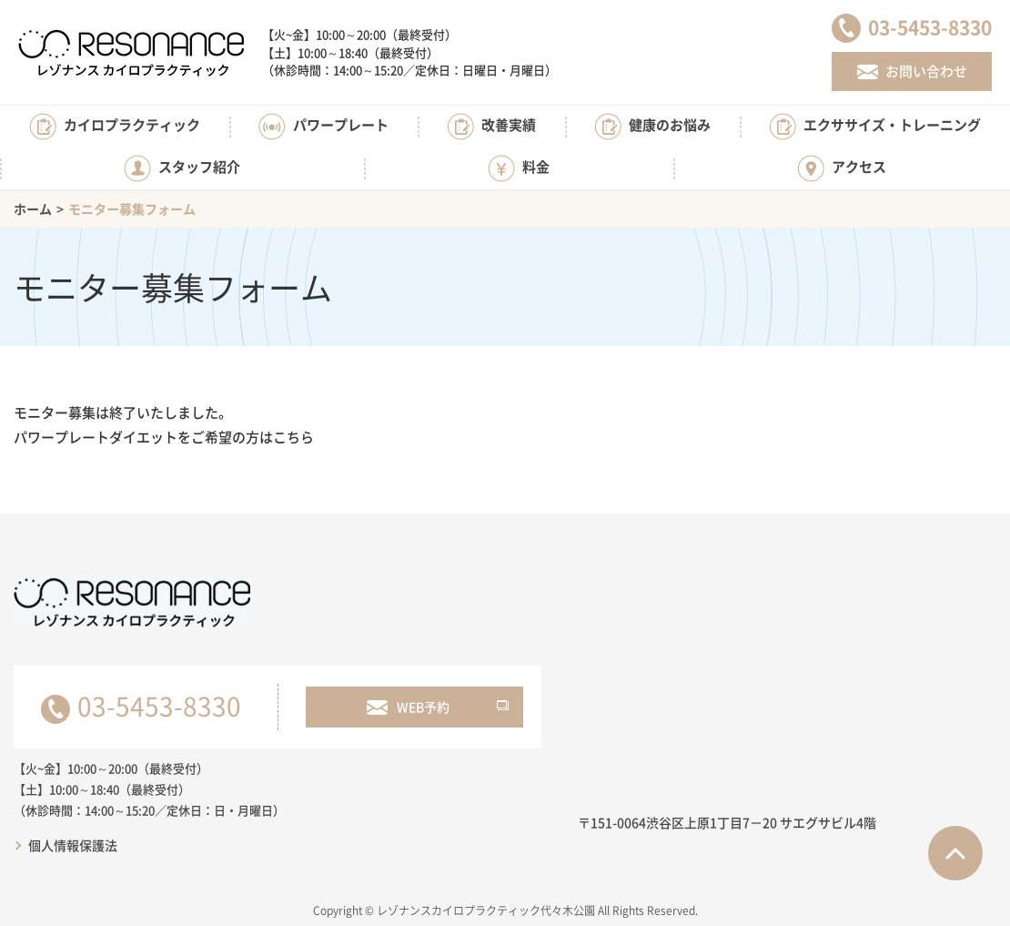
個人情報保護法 (72, 845)
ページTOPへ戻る (955, 853)
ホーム (33, 208)
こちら (293, 437)
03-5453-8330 (159, 706)
